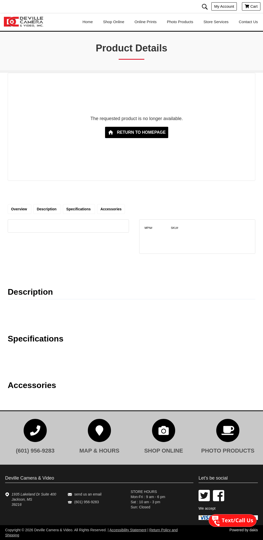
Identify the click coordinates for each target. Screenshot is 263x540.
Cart (251, 6)
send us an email (87, 494)
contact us (248, 22)
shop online (113, 22)
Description (47, 209)
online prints (146, 22)
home (87, 22)
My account (224, 6)
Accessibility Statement (127, 530)
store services (216, 22)
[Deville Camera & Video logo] (26, 22)
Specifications (79, 209)
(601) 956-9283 (86, 502)
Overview (19, 209)
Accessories (111, 209)
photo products (180, 22)
